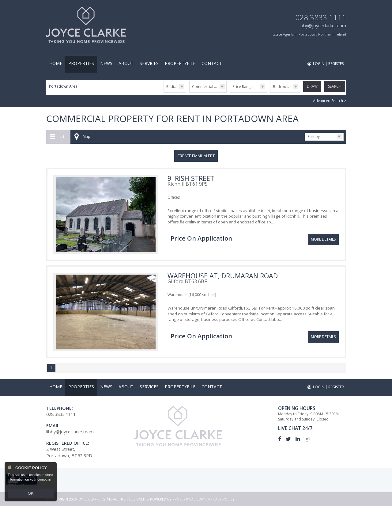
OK (30, 494)
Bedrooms (282, 86)
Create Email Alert (196, 155)
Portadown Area (65, 86)
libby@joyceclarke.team (322, 26)
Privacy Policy (221, 499)
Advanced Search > (329, 100)
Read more (16, 486)
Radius (172, 86)
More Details (323, 236)
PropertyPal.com (188, 499)
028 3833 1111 (320, 17)
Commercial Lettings (209, 86)
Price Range (242, 86)
